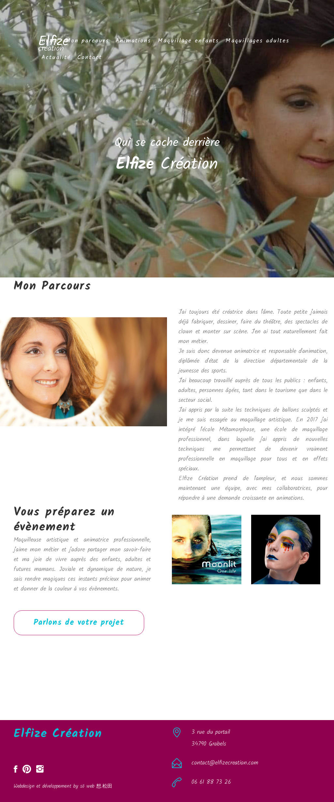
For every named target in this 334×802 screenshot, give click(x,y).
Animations (133, 41)
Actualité (56, 57)
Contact (89, 57)
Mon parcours (87, 41)
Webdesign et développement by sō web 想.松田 (63, 786)
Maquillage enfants (188, 41)
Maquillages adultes (257, 41)
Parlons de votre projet (79, 622)
